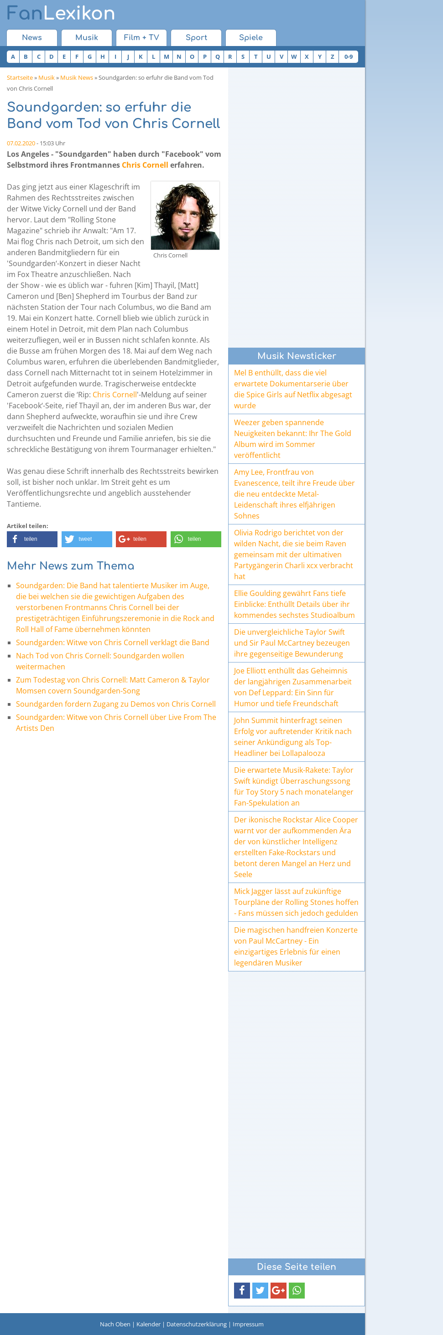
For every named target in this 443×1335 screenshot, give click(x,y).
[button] (32, 539)
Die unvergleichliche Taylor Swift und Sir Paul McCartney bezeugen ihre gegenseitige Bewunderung (292, 643)
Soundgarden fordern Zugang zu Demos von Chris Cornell (116, 704)
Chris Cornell (145, 165)
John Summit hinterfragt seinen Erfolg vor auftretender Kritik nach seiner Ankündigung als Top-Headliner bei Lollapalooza (293, 736)
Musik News (76, 77)
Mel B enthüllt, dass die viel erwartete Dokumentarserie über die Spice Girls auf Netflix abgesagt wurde (293, 389)
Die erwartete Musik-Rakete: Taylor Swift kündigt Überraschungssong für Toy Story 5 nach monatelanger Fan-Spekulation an (294, 786)
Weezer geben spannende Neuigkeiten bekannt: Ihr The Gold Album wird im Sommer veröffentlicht (292, 438)
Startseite (20, 77)
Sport (196, 38)
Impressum (248, 1324)
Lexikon (61, 14)
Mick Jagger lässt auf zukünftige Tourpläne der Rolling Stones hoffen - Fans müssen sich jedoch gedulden (296, 902)
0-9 (348, 56)
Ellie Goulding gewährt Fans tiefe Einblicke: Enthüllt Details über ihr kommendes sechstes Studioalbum (294, 604)
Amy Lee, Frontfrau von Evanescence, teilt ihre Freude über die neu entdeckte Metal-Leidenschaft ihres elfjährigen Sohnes (294, 494)
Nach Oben (115, 1324)
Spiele (251, 38)
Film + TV (141, 38)
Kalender (148, 1324)
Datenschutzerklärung (197, 1324)
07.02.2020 (21, 143)
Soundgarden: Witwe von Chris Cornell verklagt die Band (112, 642)
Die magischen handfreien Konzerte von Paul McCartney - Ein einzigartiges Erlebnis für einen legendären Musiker (296, 946)
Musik (86, 38)
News (32, 38)
